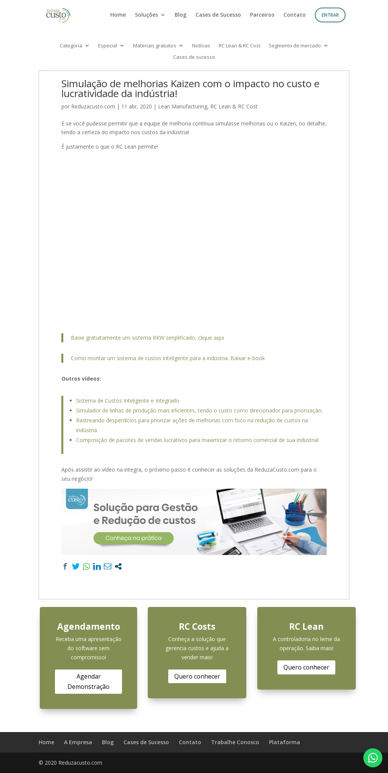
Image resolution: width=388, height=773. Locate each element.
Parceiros (262, 15)
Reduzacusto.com (93, 106)
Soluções (146, 15)
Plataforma (284, 742)
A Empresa (78, 742)
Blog (180, 15)
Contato (294, 15)
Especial (107, 46)
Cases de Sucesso (218, 15)
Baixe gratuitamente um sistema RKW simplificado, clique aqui (147, 337)
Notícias (201, 46)
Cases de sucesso (194, 57)
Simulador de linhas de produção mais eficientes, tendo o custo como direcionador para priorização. (199, 410)
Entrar (330, 15)
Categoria (71, 46)
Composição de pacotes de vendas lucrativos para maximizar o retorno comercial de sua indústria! (197, 440)
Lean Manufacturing (182, 106)
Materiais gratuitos (154, 46)
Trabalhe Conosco (235, 742)
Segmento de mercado (295, 46)
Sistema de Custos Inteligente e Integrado (127, 400)
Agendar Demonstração (88, 681)
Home (118, 15)
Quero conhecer (197, 676)
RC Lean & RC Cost (239, 46)
